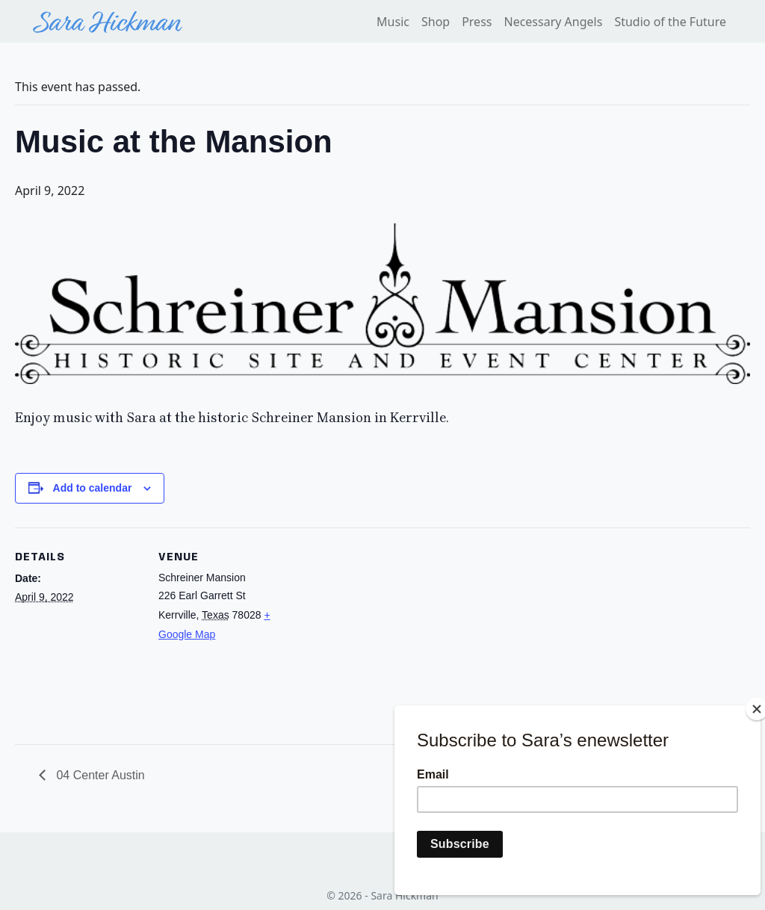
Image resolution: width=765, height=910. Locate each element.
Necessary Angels (553, 21)
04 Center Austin (99, 775)
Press (477, 21)
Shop (435, 21)
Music (393, 21)
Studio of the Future (670, 21)
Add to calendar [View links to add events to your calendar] (92, 488)
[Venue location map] (380, 631)
